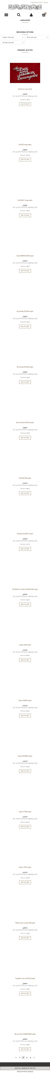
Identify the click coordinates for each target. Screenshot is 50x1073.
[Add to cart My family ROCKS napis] (25, 382)
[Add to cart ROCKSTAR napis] (25, 493)
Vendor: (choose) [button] (8, 37)
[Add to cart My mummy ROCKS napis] (25, 438)
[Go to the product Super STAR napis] (25, 795)
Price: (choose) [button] (31, 37)
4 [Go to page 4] (30, 1057)
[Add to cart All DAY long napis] (25, 159)
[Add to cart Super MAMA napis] (25, 715)
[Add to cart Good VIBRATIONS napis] (25, 271)
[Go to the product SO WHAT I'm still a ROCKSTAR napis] (25, 573)
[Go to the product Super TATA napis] (25, 851)
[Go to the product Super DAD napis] (25, 629)
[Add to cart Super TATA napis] (25, 882)
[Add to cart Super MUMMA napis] (25, 771)
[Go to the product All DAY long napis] (25, 128)
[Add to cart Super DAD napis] (25, 660)
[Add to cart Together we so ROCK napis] (25, 993)
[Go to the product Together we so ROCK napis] (25, 962)
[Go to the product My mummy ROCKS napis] (25, 406)
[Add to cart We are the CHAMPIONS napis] (25, 1049)
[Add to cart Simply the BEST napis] (25, 549)
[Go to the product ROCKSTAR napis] (25, 462)
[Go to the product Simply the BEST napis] (25, 518)
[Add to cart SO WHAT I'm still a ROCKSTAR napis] (25, 604)
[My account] (31, 14)
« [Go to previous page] (15, 1057)
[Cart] (44, 14)
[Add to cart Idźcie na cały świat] (25, 104)
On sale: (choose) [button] (8, 42)
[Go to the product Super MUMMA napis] (25, 740)
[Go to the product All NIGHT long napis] (25, 184)
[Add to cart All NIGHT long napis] (25, 215)
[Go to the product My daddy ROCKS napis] (25, 295)
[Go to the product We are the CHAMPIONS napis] (25, 1018)
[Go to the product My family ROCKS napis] (25, 351)
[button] (6, 15)
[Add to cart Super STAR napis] (25, 827)
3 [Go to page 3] (26, 1057)
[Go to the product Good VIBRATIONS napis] (25, 239)
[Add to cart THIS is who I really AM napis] (25, 938)
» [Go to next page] (34, 1057)
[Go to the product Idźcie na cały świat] (25, 73)
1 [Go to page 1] (19, 1057)
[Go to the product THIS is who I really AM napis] (25, 907)
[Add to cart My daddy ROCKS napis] (25, 326)
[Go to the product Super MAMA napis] (25, 684)
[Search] (19, 14)
